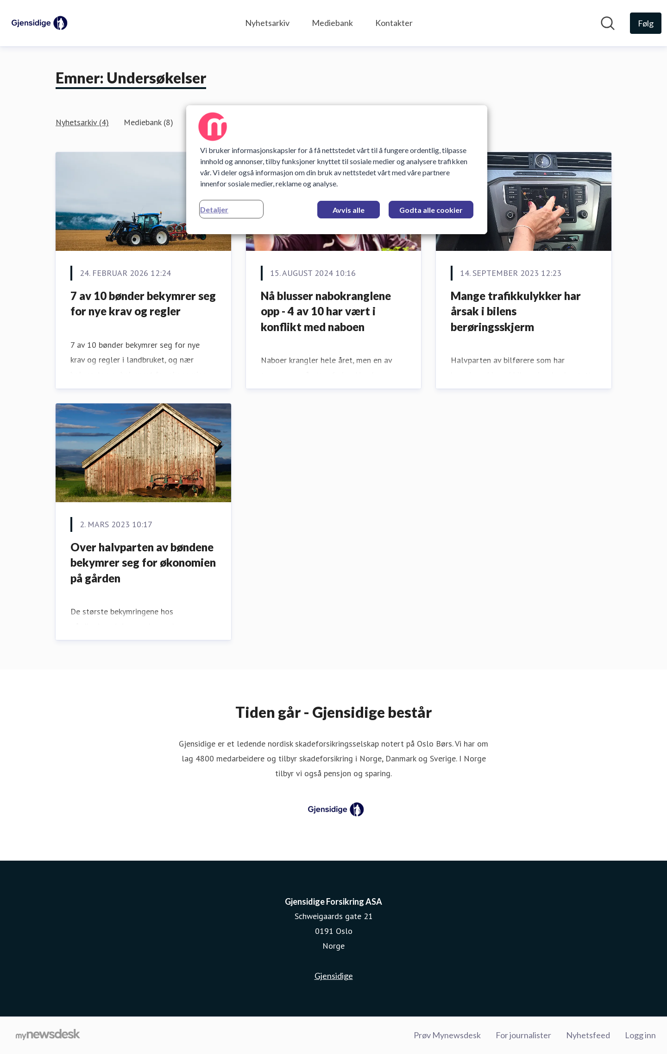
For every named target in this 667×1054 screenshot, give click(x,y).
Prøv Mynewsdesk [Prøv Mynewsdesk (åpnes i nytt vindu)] (447, 1035)
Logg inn (640, 1035)
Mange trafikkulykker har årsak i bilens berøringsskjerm (516, 311)
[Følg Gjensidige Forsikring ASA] (645, 23)
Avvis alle (349, 209)
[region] (336, 169)
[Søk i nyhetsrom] (607, 23)
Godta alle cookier (431, 209)
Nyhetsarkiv (267, 23)
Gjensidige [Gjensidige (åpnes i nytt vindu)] (334, 976)
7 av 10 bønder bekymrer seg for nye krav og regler (143, 303)
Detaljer (214, 209)
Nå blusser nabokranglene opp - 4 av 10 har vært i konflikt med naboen (326, 311)
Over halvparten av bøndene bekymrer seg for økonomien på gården (143, 562)
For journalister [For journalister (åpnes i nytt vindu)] (523, 1035)
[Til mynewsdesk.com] (48, 1035)
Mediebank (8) (148, 122)
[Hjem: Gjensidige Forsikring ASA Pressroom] (37, 23)
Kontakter (394, 23)
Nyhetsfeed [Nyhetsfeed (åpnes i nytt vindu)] (588, 1035)
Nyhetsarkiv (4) (82, 122)
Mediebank (332, 23)
